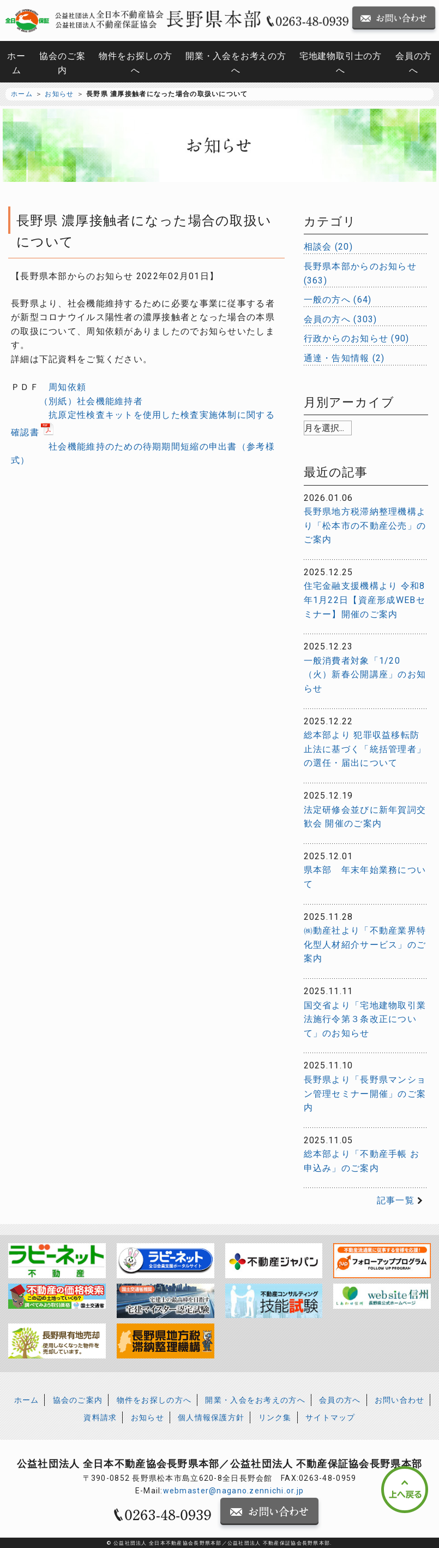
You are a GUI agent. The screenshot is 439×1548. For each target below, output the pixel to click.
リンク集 (275, 1417)
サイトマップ (330, 1417)
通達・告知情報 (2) (344, 358)
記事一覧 (395, 1200)
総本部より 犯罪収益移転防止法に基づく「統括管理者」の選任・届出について (365, 749)
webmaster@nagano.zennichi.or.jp (233, 1490)
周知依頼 (67, 387)
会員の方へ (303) (340, 319)
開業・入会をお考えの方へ (235, 63)
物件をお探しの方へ (135, 63)
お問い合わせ (400, 1400)
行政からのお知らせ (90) (357, 338)
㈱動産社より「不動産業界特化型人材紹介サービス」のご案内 (365, 944)
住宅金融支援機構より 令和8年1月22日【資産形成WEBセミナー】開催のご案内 (364, 600)
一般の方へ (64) (338, 299)
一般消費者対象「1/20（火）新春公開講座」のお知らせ (365, 674)
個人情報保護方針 (211, 1417)
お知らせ (59, 94)
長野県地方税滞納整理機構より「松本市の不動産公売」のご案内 (365, 525)
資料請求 (100, 1417)
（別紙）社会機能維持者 (91, 401)
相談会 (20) (328, 246)
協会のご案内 (62, 63)
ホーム (16, 63)
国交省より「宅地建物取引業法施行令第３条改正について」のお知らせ (365, 1019)
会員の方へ (413, 63)
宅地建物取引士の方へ (340, 63)
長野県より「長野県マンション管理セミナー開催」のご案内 (365, 1093)
